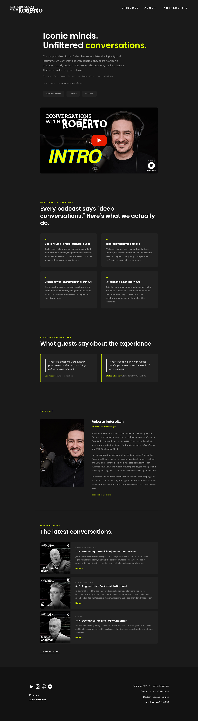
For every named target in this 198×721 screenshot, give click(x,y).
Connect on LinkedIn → (102, 495)
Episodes (130, 8)
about (150, 8)
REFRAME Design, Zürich (70, 83)
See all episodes (50, 651)
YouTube (89, 93)
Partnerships (175, 8)
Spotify (73, 93)
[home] (26, 8)
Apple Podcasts (53, 93)
